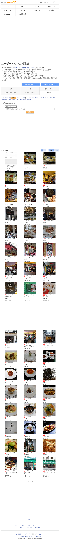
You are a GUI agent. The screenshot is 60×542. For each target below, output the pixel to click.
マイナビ (49, 2)
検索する (30, 112)
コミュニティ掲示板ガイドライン (24, 68)
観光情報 (51, 10)
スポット (56, 150)
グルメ (37, 6)
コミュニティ (8, 14)
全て (10, 89)
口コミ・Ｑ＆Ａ (49, 89)
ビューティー (8, 10)
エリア (23, 6)
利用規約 (27, 534)
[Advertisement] (30, 33)
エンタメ (37, 10)
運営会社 (19, 534)
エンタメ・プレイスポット (48, 98)
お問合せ (38, 536)
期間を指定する (10, 103)
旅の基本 (23, 100)
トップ (8, 6)
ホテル (23, 10)
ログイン (42, 2)
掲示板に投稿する (30, 84)
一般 (30, 89)
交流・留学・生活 (10, 93)
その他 (29, 100)
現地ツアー (15, 100)
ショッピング (52, 6)
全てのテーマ (6, 98)
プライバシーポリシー (26, 536)
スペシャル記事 (30, 93)
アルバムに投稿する (50, 84)
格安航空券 (22, 14)
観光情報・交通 (6, 100)
